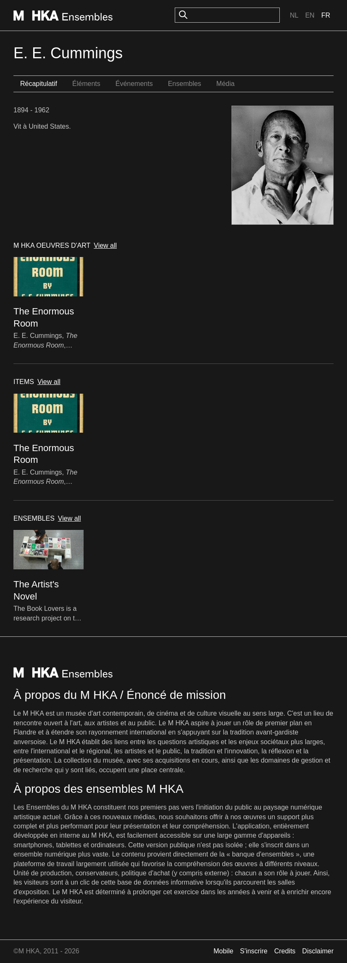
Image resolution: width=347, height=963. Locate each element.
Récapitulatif (38, 83)
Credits (285, 951)
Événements (134, 83)
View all (105, 245)
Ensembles (184, 83)
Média (225, 83)
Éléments (86, 83)
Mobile (223, 951)
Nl (294, 15)
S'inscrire (253, 951)
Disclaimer (318, 951)
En (309, 15)
